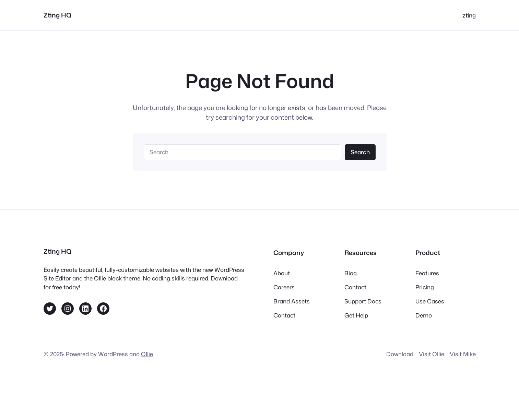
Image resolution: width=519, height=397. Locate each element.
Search (360, 152)
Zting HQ (58, 15)
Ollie (147, 354)
